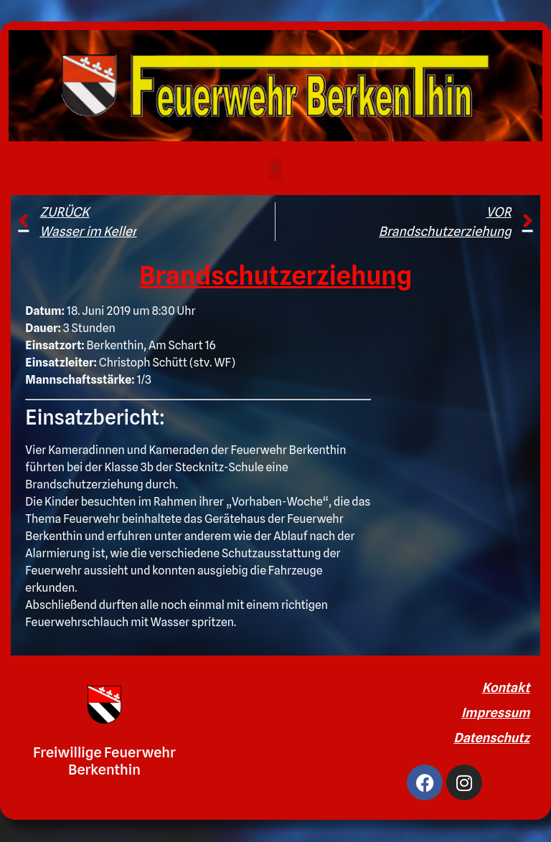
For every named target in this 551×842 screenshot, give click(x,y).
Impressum (495, 712)
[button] (275, 169)
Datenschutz (491, 737)
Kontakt (506, 687)
